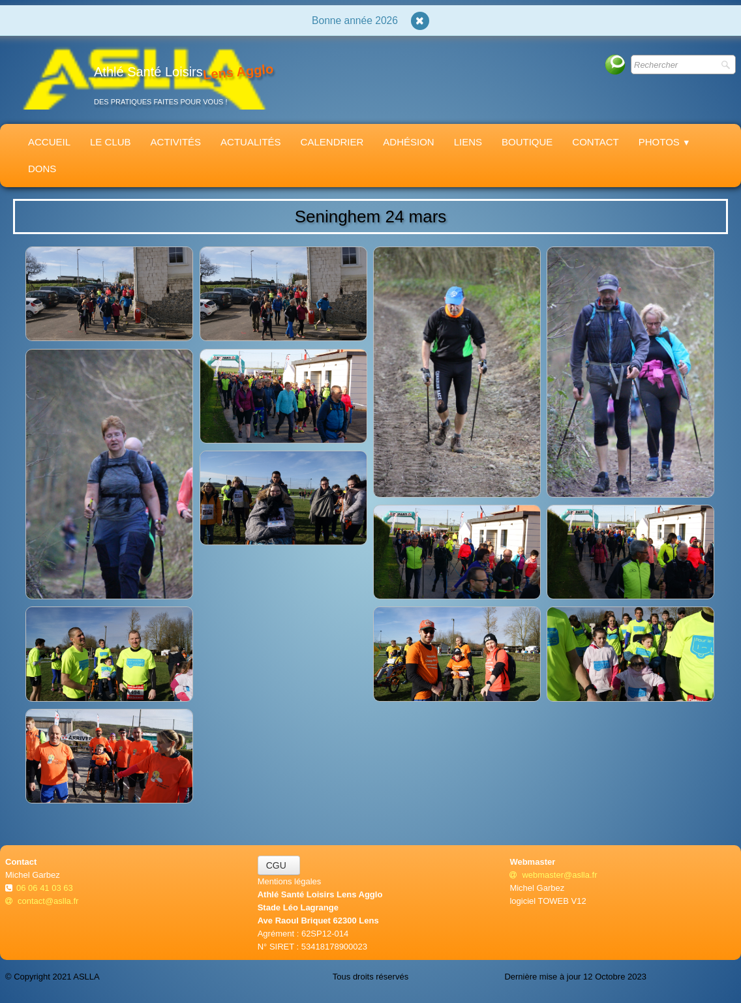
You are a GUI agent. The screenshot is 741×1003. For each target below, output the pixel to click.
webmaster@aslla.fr (553, 875)
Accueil (49, 141)
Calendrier (332, 141)
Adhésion (408, 141)
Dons (42, 168)
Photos (665, 141)
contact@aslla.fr (41, 901)
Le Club (110, 141)
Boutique (527, 141)
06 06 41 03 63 (45, 888)
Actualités (250, 141)
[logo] (144, 77)
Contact (595, 141)
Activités (176, 141)
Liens (468, 141)
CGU (279, 865)
